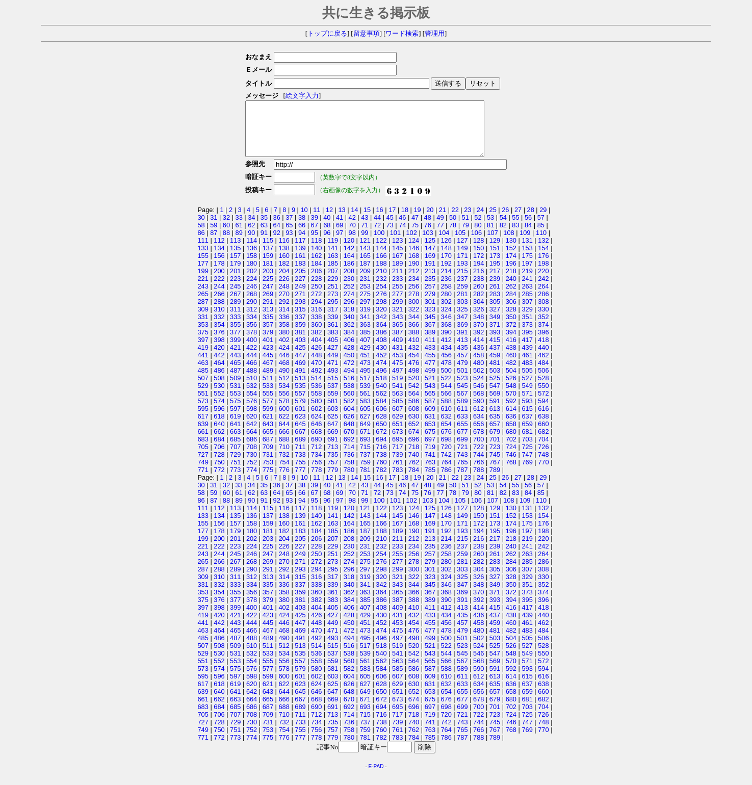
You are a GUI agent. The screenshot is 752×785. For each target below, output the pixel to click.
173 (494, 266)
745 (494, 465)
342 (381, 327)
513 (300, 388)
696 (413, 450)
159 (268, 266)
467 (268, 373)
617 (203, 427)
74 (402, 236)
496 (381, 381)
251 (332, 297)
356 (251, 335)
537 (332, 396)
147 (430, 259)
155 (203, 266)
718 (413, 457)
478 (445, 373)
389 (430, 343)
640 (219, 434)
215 (462, 281)
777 (300, 480)
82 (503, 236)
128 (478, 251)
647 (332, 434)
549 (527, 396)
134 (219, 259)
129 (494, 251)
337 (300, 327)
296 (349, 312)
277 (397, 304)
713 (332, 457)
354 (219, 335)
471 (332, 373)
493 (332, 381)
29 (543, 220)
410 (413, 350)
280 (445, 304)
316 (316, 320)
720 (445, 457)
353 (203, 335)
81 (490, 236)
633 (462, 427)
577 (268, 411)
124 (413, 251)
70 (352, 236)
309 (203, 320)
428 (349, 358)
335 (268, 327)
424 (283, 358)
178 (219, 274)
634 (478, 427)
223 (235, 289)
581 (332, 411)
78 (452, 236)
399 (235, 350)
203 (268, 281)
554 (251, 404)
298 (381, 312)
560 (349, 404)
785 (430, 480)
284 (511, 304)
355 (235, 335)
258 (445, 297)
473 (364, 373)
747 (527, 465)
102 (411, 243)
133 (203, 259)
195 (494, 274)
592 (511, 411)
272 (316, 304)
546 (478, 396)
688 (283, 450)
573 (203, 411)
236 (445, 289)
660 (543, 434)
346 (445, 327)
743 (462, 465)
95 (314, 243)
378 (251, 343)
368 (445, 335)
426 (316, 358)
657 (494, 434)
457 (462, 366)
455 (430, 366)
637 (527, 427)
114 (251, 251)
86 (201, 243)
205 (300, 281)
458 (478, 366)
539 (364, 396)
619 (235, 427)
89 (239, 243)
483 (527, 373)
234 (413, 289)
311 (235, 320)
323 (430, 320)
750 (219, 473)
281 (462, 304)
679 (494, 442)
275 (364, 304)
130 (511, 251)
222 (219, 289)
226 (283, 289)
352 (543, 327)
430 (381, 358)
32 (226, 228)
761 (397, 473)
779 (332, 480)
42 (352, 228)
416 (511, 350)
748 (543, 465)
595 (203, 419)
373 (527, 335)
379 (268, 343)
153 (527, 259)
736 (349, 465)
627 (364, 427)
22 (455, 220)
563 (397, 404)
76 (427, 236)
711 (300, 457)
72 (377, 236)
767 (494, 473)
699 (462, 450)
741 (430, 465)
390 (445, 343)
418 (543, 350)
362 (349, 335)
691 (332, 450)
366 (413, 335)
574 (219, 411)
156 (219, 266)
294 (316, 312)
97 (339, 243)
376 (219, 343)
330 (543, 320)
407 (364, 350)
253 (364, 297)
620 (251, 427)
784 (413, 480)
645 (300, 434)
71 (364, 236)
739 (397, 465)
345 (430, 327)
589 (462, 411)
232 (381, 289)
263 (527, 297)
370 (478, 335)
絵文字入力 (299, 95)
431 (397, 358)
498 (413, 381)
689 (300, 450)
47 (415, 228)
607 (397, 419)
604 (349, 419)
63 (264, 236)
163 (332, 266)
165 (364, 266)
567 (462, 404)
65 (289, 236)
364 (381, 335)
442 (219, 366)
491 (300, 381)
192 (445, 274)
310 (219, 320)
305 (494, 312)
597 (235, 419)
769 (527, 473)
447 (300, 366)
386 (381, 343)
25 (493, 220)
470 (316, 373)
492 (316, 381)
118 (316, 251)
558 (316, 404)
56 (528, 228)
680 (511, 442)
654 (445, 434)
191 (430, 274)
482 (511, 373)
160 (283, 266)
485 (203, 381)
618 (219, 427)
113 (235, 251)
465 (235, 373)
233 (397, 289)
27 (518, 220)
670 (349, 442)
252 (349, 297)
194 (478, 274)
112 (219, 251)
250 (316, 297)
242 (543, 289)
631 (430, 427)
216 (478, 281)
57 (540, 228)
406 (349, 350)
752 (251, 473)
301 (430, 312)
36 (276, 228)
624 (316, 427)
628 (381, 427)
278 (413, 304)
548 (511, 396)
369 (462, 335)
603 (332, 419)
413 (462, 350)
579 (300, 411)
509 (235, 388)
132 (543, 251)
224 (251, 289)
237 (462, 289)
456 (445, 366)
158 (251, 266)
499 (430, 381)
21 (442, 220)
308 (543, 312)
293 (300, 312)
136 (251, 259)
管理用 (435, 33)
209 (364, 281)
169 (430, 266)
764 (445, 473)
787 (462, 480)
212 (413, 281)
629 (397, 427)
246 (251, 297)
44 (377, 228)
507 (203, 388)
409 (397, 350)
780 (349, 480)
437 (494, 358)
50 (452, 228)
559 (332, 404)
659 (527, 434)
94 (301, 243)
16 (379, 220)
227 (300, 289)
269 (268, 304)
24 (480, 220)
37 (289, 228)
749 (203, 473)
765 (462, 473)
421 (235, 358)
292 (283, 312)
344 (413, 327)
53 (490, 228)
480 (478, 373)
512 (283, 388)
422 (251, 358)
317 (332, 320)
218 (511, 281)
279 (430, 304)
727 (203, 465)
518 (381, 388)
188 (381, 274)
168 (413, 266)
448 (316, 366)
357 (268, 335)
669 (332, 442)
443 (235, 366)
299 (397, 312)
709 (268, 457)
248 (283, 297)
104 (443, 243)
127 (462, 251)
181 (268, 274)
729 (235, 465)
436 (478, 358)
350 (511, 327)
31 (213, 228)
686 (251, 450)
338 (316, 327)
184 (316, 274)
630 (413, 427)
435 (462, 358)
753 (268, 473)
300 (413, 312)
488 (251, 381)
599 (268, 419)
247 (268, 297)
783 (397, 480)
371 (494, 335)
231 (364, 289)
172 (478, 266)
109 (525, 243)
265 (203, 304)
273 (332, 304)
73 (390, 236)
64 (276, 236)
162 (316, 266)
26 (505, 220)
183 (300, 274)
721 (462, 457)
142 (349, 259)
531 (235, 396)
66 (301, 236)
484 (543, 373)
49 (440, 228)
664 (251, 442)
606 (381, 419)
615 (527, 419)
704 (543, 450)
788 (478, 480)
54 (503, 228)
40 (326, 228)
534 (283, 396)
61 (239, 236)
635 (494, 427)
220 (543, 281)
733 (300, 465)
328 (511, 320)
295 (332, 312)
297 (364, 312)
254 (381, 297)
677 (462, 442)
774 (251, 480)
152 (511, 259)
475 (397, 373)
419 (203, 358)
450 (349, 366)
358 (283, 335)
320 (381, 320)
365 (397, 335)
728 (219, 465)
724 (511, 457)
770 (543, 473)
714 (349, 457)
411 (430, 350)
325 (462, 320)
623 (300, 427)
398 (219, 350)
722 (478, 457)
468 (283, 373)
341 (364, 327)
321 (397, 320)
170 (445, 266)
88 (226, 243)
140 (316, 259)
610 (445, 419)
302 (445, 312)
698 (445, 450)
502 (478, 381)
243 (203, 297)
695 (397, 450)
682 (543, 442)
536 (316, 396)
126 (445, 251)
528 (543, 388)
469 (300, 373)
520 (413, 388)
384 (349, 343)
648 (349, 434)
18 (404, 220)
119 (332, 251)
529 (203, 396)
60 (226, 236)
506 (543, 381)
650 (381, 434)
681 (527, 442)
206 (316, 281)
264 (543, 297)
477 (430, 373)
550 (543, 396)
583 (364, 411)
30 (201, 228)
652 (413, 434)
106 (476, 243)
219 (527, 281)
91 (264, 243)
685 (235, 450)
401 (268, 350)
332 (219, 327)
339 (332, 327)
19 (417, 220)
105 (460, 243)
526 (511, 388)
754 (283, 473)
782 (381, 480)
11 (316, 220)
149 (462, 259)
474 (381, 373)
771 (203, 480)
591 (494, 411)
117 (300, 251)
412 (445, 350)
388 (413, 343)
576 (251, 411)
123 (397, 251)
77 (440, 236)
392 (478, 343)
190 (413, 274)
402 (283, 350)
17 (392, 220)
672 (381, 442)
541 (397, 396)
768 (511, 473)
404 (316, 350)
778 (316, 480)
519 (397, 388)
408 (381, 350)
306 (511, 312)
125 (430, 251)
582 (349, 411)
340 (349, 327)
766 (478, 473)
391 (462, 343)
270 (283, 304)
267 (235, 304)
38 (301, 228)
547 (494, 396)
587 (430, 411)
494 (349, 381)
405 (332, 350)
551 (203, 404)
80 (477, 236)
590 (478, 411)
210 (381, 281)
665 (268, 442)
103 (427, 243)
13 (341, 220)
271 (300, 304)
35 (264, 228)
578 (283, 411)
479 (462, 373)
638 (543, 427)
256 (413, 297)
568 (478, 404)
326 (478, 320)
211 (397, 281)
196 (511, 274)
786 (445, 480)
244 (219, 297)
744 (478, 465)
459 (494, 366)
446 (283, 366)
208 (349, 281)
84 (528, 236)
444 (251, 366)
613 (494, 419)
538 (349, 396)
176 (543, 266)
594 (543, 411)
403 (300, 350)
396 (543, 343)
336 (283, 327)
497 (397, 381)
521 (430, 388)
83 (515, 236)
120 (349, 251)
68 (326, 236)
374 (543, 335)
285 (527, 304)
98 (352, 243)
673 (397, 442)
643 (268, 434)
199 (203, 281)
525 (494, 388)
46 (402, 228)
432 (413, 358)
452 (381, 366)
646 (316, 434)
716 (381, 457)
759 (364, 473)
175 (527, 266)
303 (462, 312)
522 (445, 388)
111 (203, 251)
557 (300, 404)
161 (300, 266)
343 (397, 327)
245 (235, 297)
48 (427, 228)
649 (364, 434)
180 (251, 274)
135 (235, 259)
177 (203, 274)
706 (219, 457)
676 (445, 442)
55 (515, 228)
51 (465, 228)
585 (397, 411)
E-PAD (376, 777)
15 (367, 220)
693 (364, 450)
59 (213, 236)
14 (354, 220)
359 (300, 335)
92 (276, 243)
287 (203, 312)
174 (511, 266)
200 (219, 281)
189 (397, 274)
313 (268, 320)
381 (300, 343)
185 (332, 274)
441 (203, 366)
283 (494, 304)
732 (283, 465)
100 (379, 243)
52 (477, 228)
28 (530, 220)
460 (511, 366)
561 (364, 404)
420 (219, 358)
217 (494, 281)
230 (349, 289)
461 (527, 366)
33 (239, 228)
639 (203, 434)
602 (316, 419)
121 (364, 251)
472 (349, 373)
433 (430, 358)
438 (511, 358)
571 (527, 404)
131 (527, 251)
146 (413, 259)
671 (364, 442)
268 (251, 304)
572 (543, 404)
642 (251, 434)
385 (364, 343)
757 (332, 473)
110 (541, 243)
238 (478, 289)
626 (349, 427)
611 (462, 419)
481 (494, 373)
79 (465, 236)
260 (478, 297)
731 (268, 465)
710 (283, 457)
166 (381, 266)
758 (349, 473)
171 (462, 266)
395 (527, 343)
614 (511, 419)
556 (283, 404)
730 (251, 465)
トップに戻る (327, 33)
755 (300, 473)
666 (283, 442)
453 (397, 366)
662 (219, 442)
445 (268, 366)
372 (511, 335)
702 (511, 450)
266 (219, 304)
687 (268, 450)
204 (283, 281)
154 (543, 259)
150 (478, 259)
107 (492, 243)
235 (430, 289)
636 (511, 427)
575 (235, 411)
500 (445, 381)
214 (445, 281)
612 (478, 419)
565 (430, 404)
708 (251, 457)
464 (219, 373)
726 (543, 457)
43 (364, 228)
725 (527, 457)
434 (445, 358)
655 (462, 434)
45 (390, 228)
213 (430, 281)
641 (235, 434)
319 (364, 320)
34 (251, 228)
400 (251, 350)
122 (381, 251)
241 (527, 289)
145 (397, 259)
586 (413, 411)
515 (332, 388)
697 (430, 450)
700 (478, 450)
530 (219, 396)
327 (494, 320)
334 (251, 327)
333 (235, 327)
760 (381, 473)
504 (511, 381)
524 (478, 388)
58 (201, 236)
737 (364, 465)
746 (511, 465)
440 (543, 358)
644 (283, 434)
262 (511, 297)
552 (219, 404)
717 (397, 457)
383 (332, 343)
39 (314, 228)
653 (430, 434)
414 (478, 350)
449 (332, 366)
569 (494, 404)
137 (268, 259)
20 (429, 220)
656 (478, 434)
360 (316, 335)
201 (235, 281)
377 (235, 343)
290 (251, 312)
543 (430, 396)
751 (235, 473)
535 (300, 396)
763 (430, 473)
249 (300, 297)
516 (349, 388)
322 (413, 320)
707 (235, 457)
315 (300, 320)
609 (430, 419)
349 (494, 327)
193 (462, 274)
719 (430, 457)
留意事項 (366, 33)
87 (213, 243)
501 (462, 381)
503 (494, 381)
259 (462, 297)
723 (494, 457)
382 (316, 343)
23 (467, 220)
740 (413, 465)
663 (235, 442)
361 (332, 335)
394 (511, 343)
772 (219, 480)
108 (508, 243)
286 (543, 304)
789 (494, 480)
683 (203, 450)
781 (364, 480)
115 (268, 251)
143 (364, 259)
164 (349, 266)
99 (364, 243)
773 (235, 480)
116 (283, 251)
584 (381, 411)
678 (478, 442)
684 (219, 450)
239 (494, 289)
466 (251, 373)
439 (527, 358)
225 (268, 289)
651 (397, 434)
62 (251, 236)
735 (332, 465)
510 (251, 388)
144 (381, 259)
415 (494, 350)
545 (462, 396)
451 (364, 366)
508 (219, 388)
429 (364, 358)
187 (364, 274)
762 (413, 473)
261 (494, 297)
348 (478, 327)
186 (349, 274)
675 (430, 442)
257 (430, 297)
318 (349, 320)
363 (364, 335)
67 (314, 236)
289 (235, 312)
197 (527, 274)
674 (413, 442)
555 (268, 404)
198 (543, 274)
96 (326, 243)
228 (316, 289)
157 (235, 266)
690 (316, 450)
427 (332, 358)
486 (219, 381)
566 (445, 404)
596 (219, 419)
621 (268, 427)
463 (203, 373)
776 (283, 480)
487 (235, 381)
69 (339, 236)
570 (511, 404)
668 (316, 442)
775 (268, 480)
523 (462, 388)
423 (268, 358)
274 (349, 304)
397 (203, 350)
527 (527, 388)
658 (511, 434)
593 (527, 411)
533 (268, 396)
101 (395, 243)
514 (316, 388)
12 (329, 220)
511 (268, 388)
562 (381, 404)
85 (540, 236)
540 (381, 396)
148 (445, 259)
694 (381, 450)
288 (219, 312)
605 (364, 419)
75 (415, 236)
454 (413, 366)
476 (413, 373)
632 (445, 427)
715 (364, 457)
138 (283, 259)
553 (235, 404)
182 (283, 274)
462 (543, 366)
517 (364, 388)
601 (300, 419)
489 (268, 381)
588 (445, 411)
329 (527, 320)
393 (494, 343)
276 (381, 304)
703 (527, 450)
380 (283, 343)
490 (283, 381)
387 (397, 343)
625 (332, 427)
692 (349, 450)
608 (413, 419)
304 (478, 312)
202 (251, 281)
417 (527, 350)
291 (268, 312)
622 (283, 427)
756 (316, 473)
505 (527, 381)
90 (251, 243)
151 (494, 259)
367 (430, 335)
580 (316, 411)
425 (300, 358)
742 (445, 465)
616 (543, 419)
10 (303, 220)
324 (445, 320)
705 (203, 457)
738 (381, 465)
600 (283, 419)
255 (397, 297)
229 (332, 289)
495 (364, 381)
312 (251, 320)
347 (462, 327)
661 (203, 442)
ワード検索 (402, 33)
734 (316, 465)
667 (300, 442)
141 (332, 259)
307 (527, 312)
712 (316, 457)
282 (478, 304)
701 (494, 450)
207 (332, 281)
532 (251, 396)
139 (300, 259)
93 (289, 243)
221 (203, 289)
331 (203, 327)
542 (413, 396)
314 (283, 320)
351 (527, 327)
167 (397, 266)
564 (413, 404)
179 (235, 274)
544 (445, 396)
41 (339, 228)
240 (511, 289)
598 (251, 419)
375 (203, 343)
